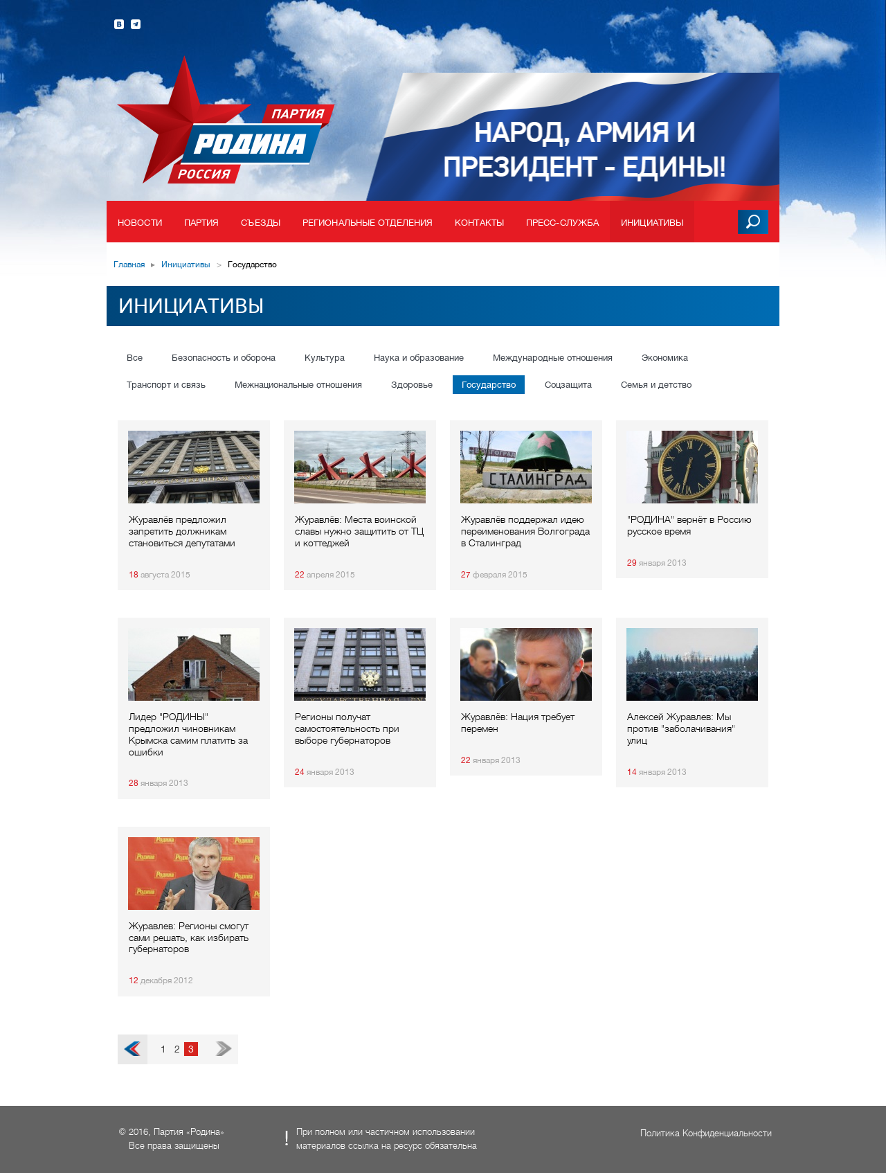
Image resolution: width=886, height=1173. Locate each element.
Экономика (665, 357)
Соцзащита (568, 384)
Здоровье (412, 384)
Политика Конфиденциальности (706, 1133)
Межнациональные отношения (298, 384)
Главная (129, 264)
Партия (201, 222)
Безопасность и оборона (223, 357)
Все (135, 357)
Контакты (479, 222)
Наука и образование (419, 357)
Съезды (260, 222)
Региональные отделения (367, 222)
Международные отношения (553, 357)
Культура (325, 357)
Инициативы (652, 222)
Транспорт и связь (166, 384)
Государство (489, 384)
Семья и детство (656, 384)
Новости (140, 222)
